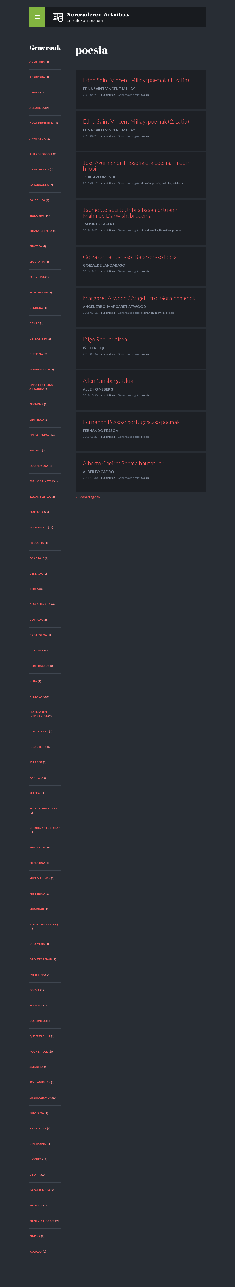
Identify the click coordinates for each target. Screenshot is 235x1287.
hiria (33, 681)
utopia (35, 1174)
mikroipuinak (39, 878)
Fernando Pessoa (100, 430)
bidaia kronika (41, 231)
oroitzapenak (40, 959)
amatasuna (38, 138)
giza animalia (40, 604)
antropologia (41, 154)
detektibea (38, 338)
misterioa (37, 893)
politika (36, 1005)
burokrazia (38, 292)
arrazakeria (39, 169)
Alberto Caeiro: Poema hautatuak (123, 463)
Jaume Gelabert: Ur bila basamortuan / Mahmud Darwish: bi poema (130, 212)
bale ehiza (37, 200)
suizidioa (36, 1113)
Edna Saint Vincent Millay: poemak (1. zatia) (136, 79)
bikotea (35, 246)
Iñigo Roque (95, 348)
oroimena (37, 944)
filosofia (36, 542)
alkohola (37, 108)
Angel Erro (94, 306)
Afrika (34, 92)
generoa (36, 573)
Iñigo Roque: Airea (105, 339)
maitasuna (38, 847)
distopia (36, 354)
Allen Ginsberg (98, 389)
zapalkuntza (39, 1190)
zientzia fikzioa (42, 1220)
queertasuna (39, 1036)
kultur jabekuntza (44, 808)
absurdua (37, 77)
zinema (34, 1236)
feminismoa (38, 527)
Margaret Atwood (126, 306)
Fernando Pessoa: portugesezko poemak (131, 421)
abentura (37, 61)
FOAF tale (36, 558)
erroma (35, 450)
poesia (34, 990)
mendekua (37, 863)
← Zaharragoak (88, 497)
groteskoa (38, 635)
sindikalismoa (40, 1097)
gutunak (36, 650)
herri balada (39, 665)
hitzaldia (37, 696)
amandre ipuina (41, 123)
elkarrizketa (39, 369)
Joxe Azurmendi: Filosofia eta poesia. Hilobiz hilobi (136, 165)
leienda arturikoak (44, 828)
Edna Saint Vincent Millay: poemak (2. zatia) (136, 121)
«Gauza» (35, 1251)
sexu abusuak (39, 1082)
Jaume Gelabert (99, 224)
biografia (37, 261)
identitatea (38, 731)
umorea (35, 1159)
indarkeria (38, 747)
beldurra (36, 215)
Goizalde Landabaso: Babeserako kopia (130, 256)
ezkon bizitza (40, 496)
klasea (34, 793)
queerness (37, 1020)
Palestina (37, 974)
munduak (36, 909)
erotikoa (36, 419)
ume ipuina (37, 1144)
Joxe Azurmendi (99, 177)
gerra (34, 589)
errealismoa (39, 435)
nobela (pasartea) (43, 924)
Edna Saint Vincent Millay (109, 88)
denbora (36, 308)
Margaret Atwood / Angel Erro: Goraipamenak (139, 297)
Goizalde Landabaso (104, 265)
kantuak (36, 777)
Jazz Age (35, 762)
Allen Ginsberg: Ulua (108, 380)
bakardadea (39, 184)
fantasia (36, 512)
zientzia (36, 1205)
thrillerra (37, 1128)
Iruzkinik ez (107, 94)
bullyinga (37, 277)
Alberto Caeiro (98, 471)
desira (34, 323)
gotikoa (36, 619)
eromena (36, 404)
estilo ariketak (41, 481)
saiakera (36, 1067)
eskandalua (38, 465)
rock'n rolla (39, 1051)
